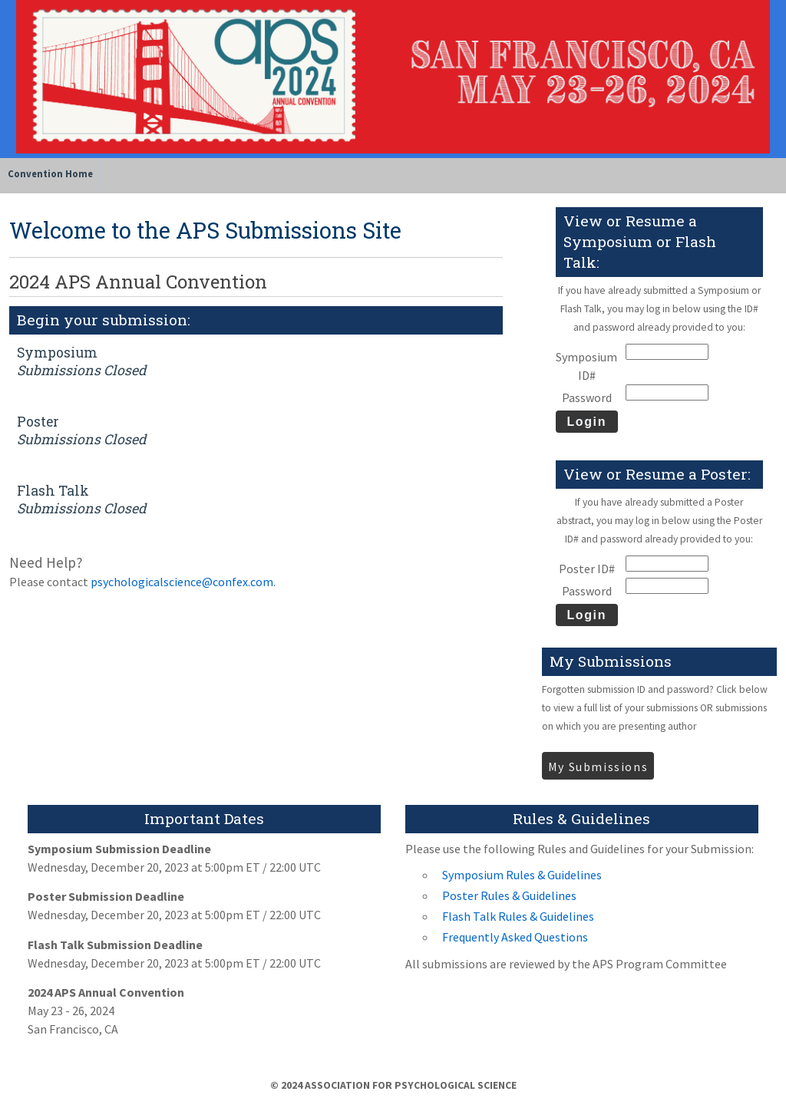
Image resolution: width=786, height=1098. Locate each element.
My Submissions (598, 766)
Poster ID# (587, 568)
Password (587, 397)
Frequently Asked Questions (515, 937)
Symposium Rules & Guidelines (522, 874)
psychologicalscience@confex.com (182, 581)
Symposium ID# (586, 366)
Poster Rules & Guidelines (509, 895)
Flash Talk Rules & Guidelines (518, 916)
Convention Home (50, 173)
